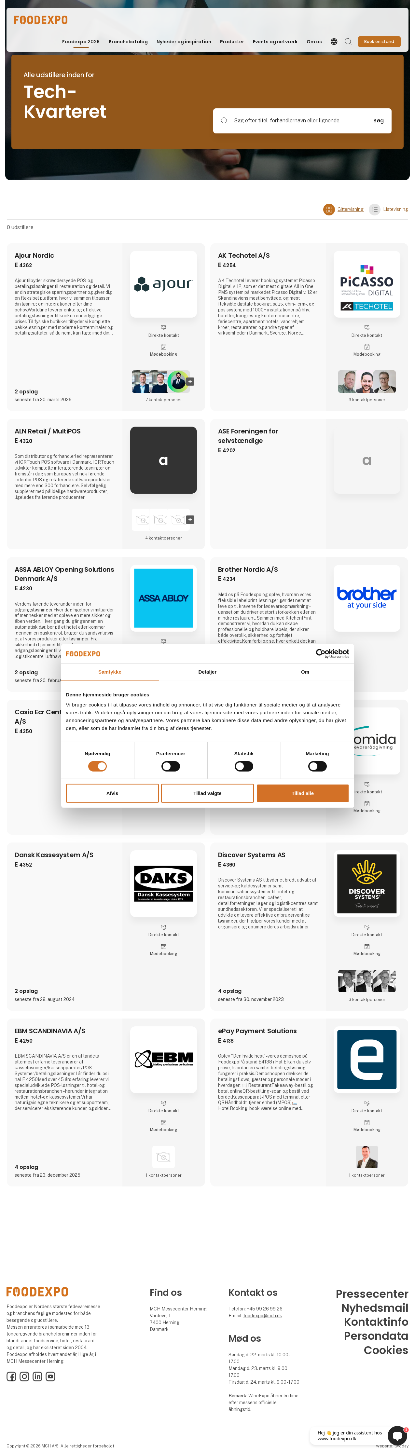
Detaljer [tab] (208, 672)
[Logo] (40, 20)
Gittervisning (343, 209)
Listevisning (388, 209)
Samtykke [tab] (109, 672)
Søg (378, 120)
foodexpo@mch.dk (262, 1315)
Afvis (112, 793)
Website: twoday (392, 1446)
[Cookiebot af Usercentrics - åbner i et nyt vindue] (320, 654)
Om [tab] (305, 672)
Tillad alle (303, 793)
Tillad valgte (207, 793)
